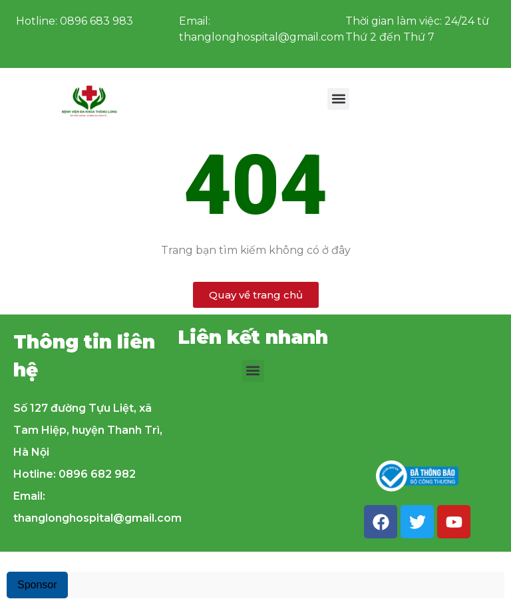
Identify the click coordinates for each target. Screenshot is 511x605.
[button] (338, 99)
